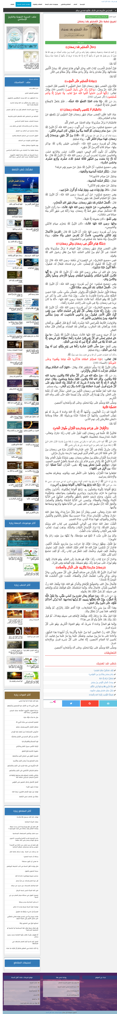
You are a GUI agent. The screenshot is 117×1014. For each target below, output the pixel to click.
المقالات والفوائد (34, 4)
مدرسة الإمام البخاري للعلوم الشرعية (64, 987)
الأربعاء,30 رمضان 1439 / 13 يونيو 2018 (94, 16)
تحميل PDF (78, 42)
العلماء (9, 4)
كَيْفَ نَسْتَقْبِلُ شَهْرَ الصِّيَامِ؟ (101, 670)
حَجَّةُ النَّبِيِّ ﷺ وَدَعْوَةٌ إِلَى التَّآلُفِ (99, 686)
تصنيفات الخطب (30, 987)
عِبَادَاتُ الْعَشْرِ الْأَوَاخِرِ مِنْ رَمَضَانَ (99, 682)
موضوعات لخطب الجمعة (48, 4)
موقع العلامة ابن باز (69, 995)
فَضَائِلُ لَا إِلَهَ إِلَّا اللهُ (103, 678)
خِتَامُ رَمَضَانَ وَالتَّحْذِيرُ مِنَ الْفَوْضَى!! (98, 674)
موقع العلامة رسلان (69, 991)
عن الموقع (32, 999)
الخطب (72, 4)
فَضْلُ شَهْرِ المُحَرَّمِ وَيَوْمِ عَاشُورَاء (99, 690)
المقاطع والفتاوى (63, 4)
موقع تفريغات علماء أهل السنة (107, 1)
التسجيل (33, 995)
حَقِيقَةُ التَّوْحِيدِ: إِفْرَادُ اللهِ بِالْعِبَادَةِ (98, 694)
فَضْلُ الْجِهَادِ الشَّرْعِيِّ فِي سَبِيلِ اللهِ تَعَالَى (95, 10)
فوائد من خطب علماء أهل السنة (26, 1003)
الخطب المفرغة (31, 983)
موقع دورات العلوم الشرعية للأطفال (65, 983)
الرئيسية (79, 4)
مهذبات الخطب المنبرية (20, 4)
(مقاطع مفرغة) (19, 81)
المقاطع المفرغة (30, 991)
